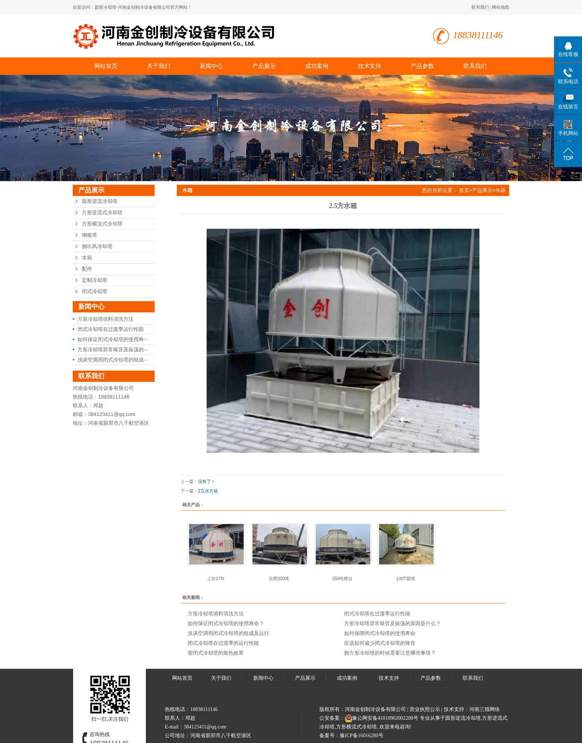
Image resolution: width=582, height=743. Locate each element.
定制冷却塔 (94, 280)
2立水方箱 (208, 491)
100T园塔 (405, 578)
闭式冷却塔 (94, 291)
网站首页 (105, 66)
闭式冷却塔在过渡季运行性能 (110, 329)
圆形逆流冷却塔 (99, 201)
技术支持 (369, 66)
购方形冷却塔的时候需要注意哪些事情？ (390, 653)
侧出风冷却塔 (97, 246)
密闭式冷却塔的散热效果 (216, 653)
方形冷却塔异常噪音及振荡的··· (112, 349)
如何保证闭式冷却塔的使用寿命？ (226, 623)
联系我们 (480, 7)
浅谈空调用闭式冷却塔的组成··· (112, 360)
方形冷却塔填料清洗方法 (105, 319)
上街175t (215, 578)
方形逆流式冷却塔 (102, 212)
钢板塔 (89, 235)
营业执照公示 (425, 709)
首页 (464, 190)
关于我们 (158, 66)
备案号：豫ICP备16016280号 (351, 735)
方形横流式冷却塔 (102, 224)
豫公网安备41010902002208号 (385, 718)
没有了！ (206, 481)
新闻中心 (211, 66)
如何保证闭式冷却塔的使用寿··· (112, 339)
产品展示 (264, 66)
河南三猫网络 (484, 709)
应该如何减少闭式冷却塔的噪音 (379, 643)
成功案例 (316, 66)
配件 (87, 269)
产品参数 (422, 66)
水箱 (87, 257)
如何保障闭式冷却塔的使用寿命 (379, 633)
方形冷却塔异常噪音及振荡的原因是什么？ (392, 623)
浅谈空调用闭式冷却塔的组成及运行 (228, 633)
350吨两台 (342, 578)
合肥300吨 (279, 578)
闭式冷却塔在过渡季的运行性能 (223, 643)
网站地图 (500, 7)
